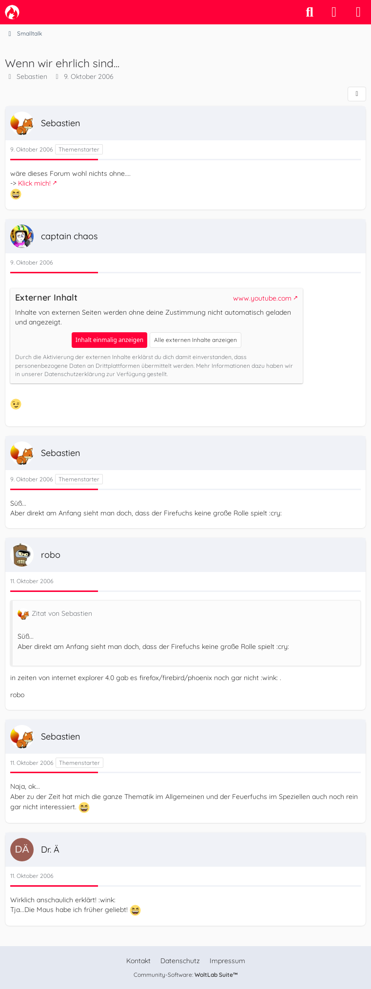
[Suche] (309, 12)
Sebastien (32, 76)
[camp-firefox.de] (12, 12)
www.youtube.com (262, 298)
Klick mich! (34, 183)
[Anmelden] (334, 12)
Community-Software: (186, 974)
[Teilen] (357, 94)
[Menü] (358, 12)
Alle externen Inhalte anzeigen (195, 339)
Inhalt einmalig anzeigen (109, 340)
